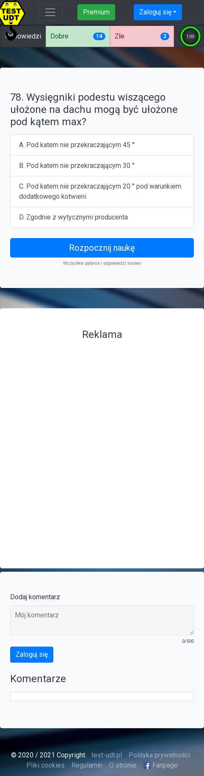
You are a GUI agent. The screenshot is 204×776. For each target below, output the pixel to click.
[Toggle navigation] (50, 12)
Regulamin (87, 765)
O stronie (122, 765)
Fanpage (160, 765)
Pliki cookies (45, 765)
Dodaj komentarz (35, 597)
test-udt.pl (106, 755)
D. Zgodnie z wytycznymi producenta (73, 217)
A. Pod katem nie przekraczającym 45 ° (77, 145)
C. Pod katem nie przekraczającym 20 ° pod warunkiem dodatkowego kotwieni (100, 191)
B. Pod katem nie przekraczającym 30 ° (77, 166)
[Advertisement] (102, 446)
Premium (96, 12)
